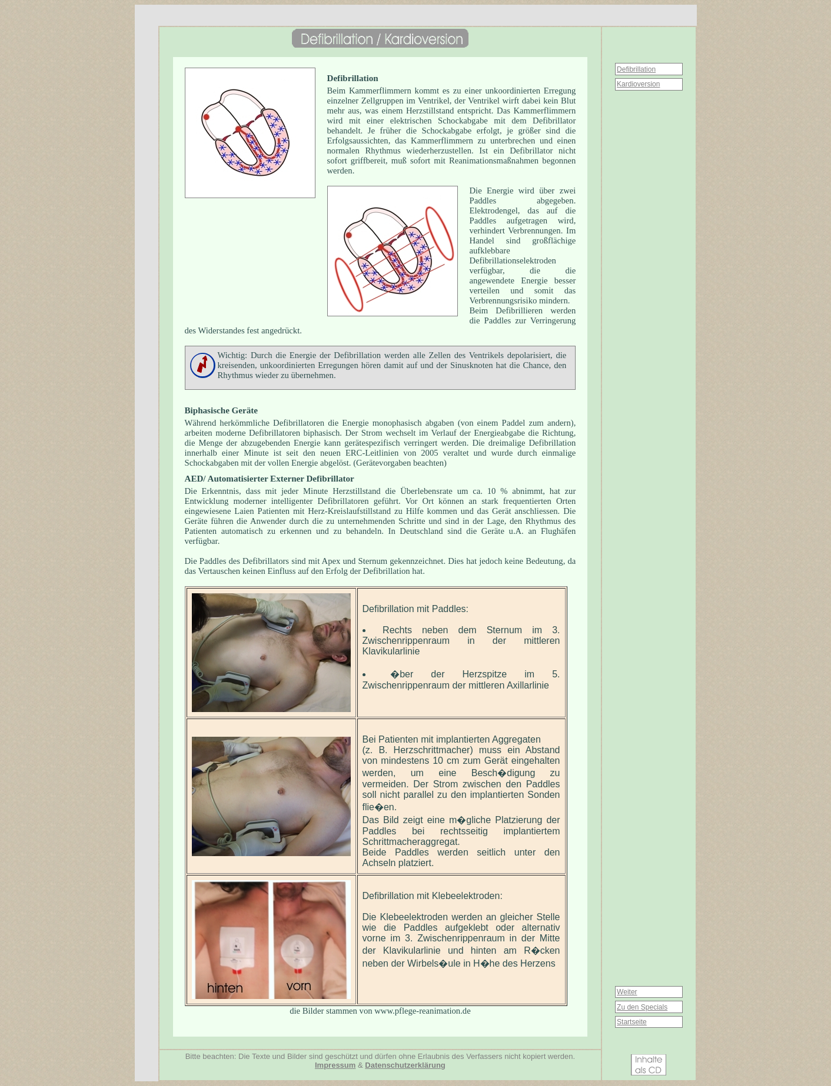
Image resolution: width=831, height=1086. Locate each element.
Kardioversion (638, 84)
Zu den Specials (642, 1007)
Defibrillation (636, 69)
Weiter (627, 992)
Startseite (632, 1022)
